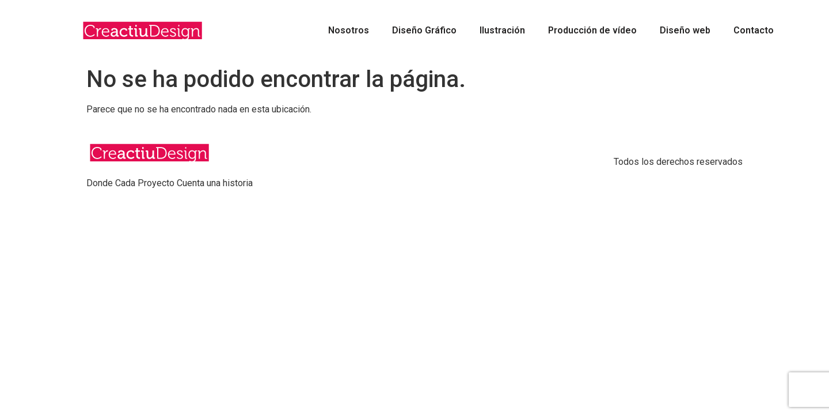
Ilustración (502, 30)
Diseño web (685, 30)
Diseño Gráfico (424, 30)
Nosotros (348, 30)
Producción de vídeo (592, 30)
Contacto (753, 30)
